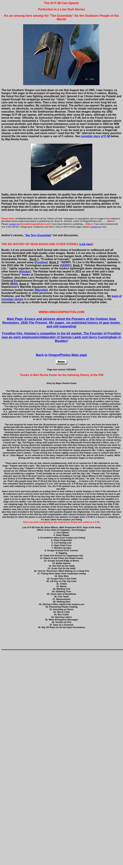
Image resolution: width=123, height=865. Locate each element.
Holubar (25, 271)
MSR (14, 283)
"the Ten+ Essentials (37, 235)
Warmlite (41, 290)
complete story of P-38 (95, 136)
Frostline (41, 262)
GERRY (65, 265)
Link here (86, 244)
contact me (14, 224)
